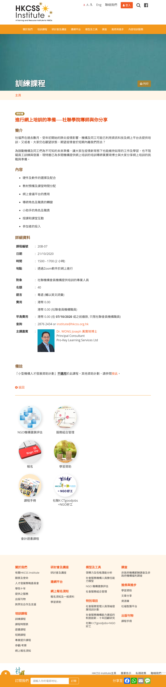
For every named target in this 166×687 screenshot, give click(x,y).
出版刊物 (20, 599)
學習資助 (56, 602)
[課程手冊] (30, 488)
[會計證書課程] (30, 526)
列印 (144, 83)
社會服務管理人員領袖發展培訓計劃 (100, 607)
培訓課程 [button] (42, 29)
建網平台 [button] (76, 29)
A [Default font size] (84, 5)
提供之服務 (21, 594)
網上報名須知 (23, 650)
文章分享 (126, 595)
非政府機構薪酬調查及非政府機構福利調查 (135, 574)
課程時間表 (21, 624)
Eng (98, 5)
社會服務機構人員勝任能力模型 (100, 579)
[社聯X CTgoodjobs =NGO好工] (65, 490)
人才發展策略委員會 (27, 583)
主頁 (18, 95)
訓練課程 (20, 619)
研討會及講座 (58, 572)
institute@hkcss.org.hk (72, 324)
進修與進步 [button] (117, 29)
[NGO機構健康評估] (30, 420)
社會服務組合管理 (96, 591)
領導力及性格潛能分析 (99, 572)
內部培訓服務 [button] (135, 29)
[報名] (30, 454)
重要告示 (126, 673)
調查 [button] (104, 29)
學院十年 (20, 588)
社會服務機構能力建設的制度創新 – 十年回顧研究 (100, 616)
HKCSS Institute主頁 (104, 673)
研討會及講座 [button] (59, 29)
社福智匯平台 (129, 606)
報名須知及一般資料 (62, 596)
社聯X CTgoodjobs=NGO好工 (100, 624)
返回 (20, 387)
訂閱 (73, 681)
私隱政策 (141, 673)
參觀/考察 (21, 645)
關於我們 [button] (28, 29)
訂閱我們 (22, 680)
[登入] (127, 5)
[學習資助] (65, 454)
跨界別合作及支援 (25, 604)
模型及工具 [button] (91, 29)
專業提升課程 (23, 640)
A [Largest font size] (91, 4)
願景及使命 (21, 578)
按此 (115, 373)
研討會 (19, 113)
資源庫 (125, 601)
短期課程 (20, 635)
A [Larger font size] (87, 5)
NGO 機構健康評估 (97, 586)
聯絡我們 (111, 5)
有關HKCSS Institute (27, 572)
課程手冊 (126, 621)
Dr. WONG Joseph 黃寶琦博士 (76, 331)
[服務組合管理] (65, 420)
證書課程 (20, 629)
